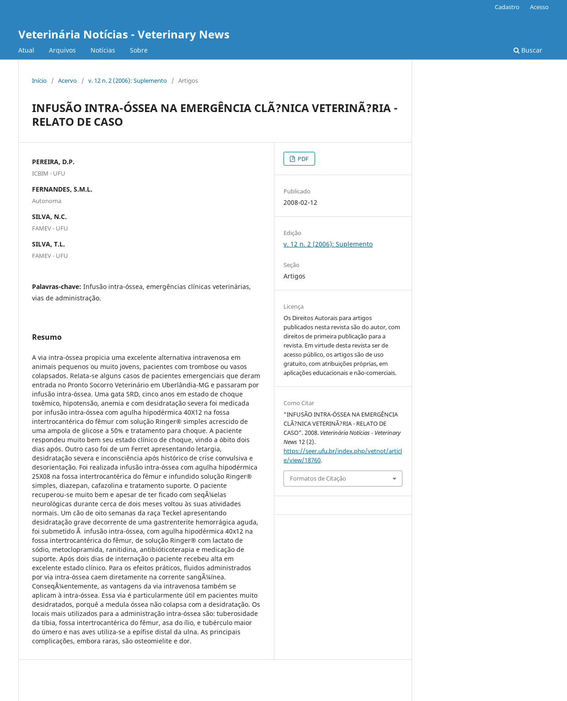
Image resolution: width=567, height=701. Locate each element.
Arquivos (62, 50)
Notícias (103, 50)
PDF (302, 159)
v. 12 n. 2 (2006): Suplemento (127, 80)
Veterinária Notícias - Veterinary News (124, 34)
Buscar (528, 50)
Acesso (539, 7)
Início (39, 80)
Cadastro (507, 7)
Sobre (139, 50)
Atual (26, 50)
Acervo (67, 80)
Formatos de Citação (318, 478)
